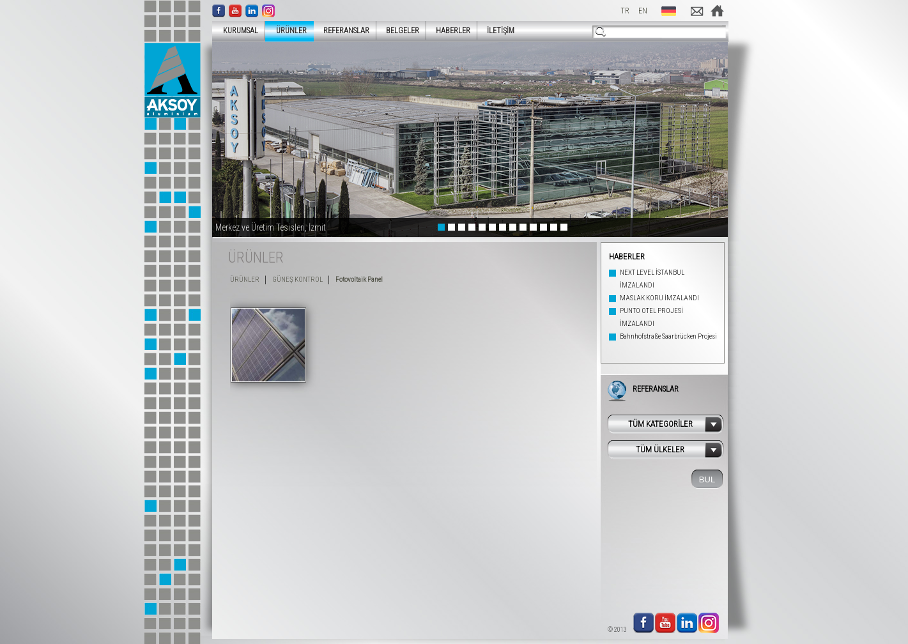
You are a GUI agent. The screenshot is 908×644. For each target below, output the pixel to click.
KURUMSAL (236, 30)
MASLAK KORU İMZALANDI (659, 298)
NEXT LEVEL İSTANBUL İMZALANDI (652, 278)
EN (642, 10)
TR (624, 10)
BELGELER (402, 30)
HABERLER (453, 30)
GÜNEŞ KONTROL (297, 279)
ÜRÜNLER (287, 30)
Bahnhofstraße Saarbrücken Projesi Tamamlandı (668, 342)
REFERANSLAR (346, 30)
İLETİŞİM (500, 30)
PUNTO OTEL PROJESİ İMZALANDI (651, 317)
